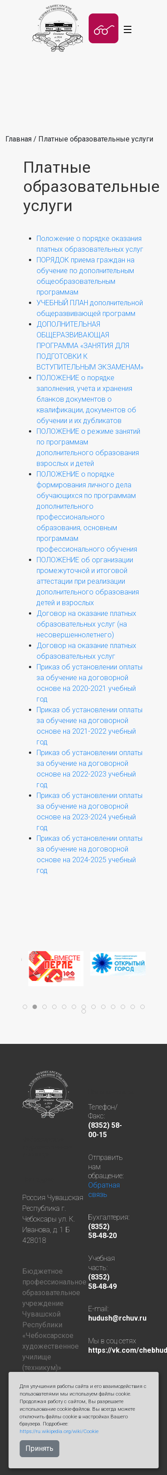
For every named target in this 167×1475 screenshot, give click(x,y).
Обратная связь (104, 1190)
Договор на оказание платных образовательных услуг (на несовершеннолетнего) (86, 624)
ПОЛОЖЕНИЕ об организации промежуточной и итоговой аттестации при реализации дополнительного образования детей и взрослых (88, 581)
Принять (39, 1448)
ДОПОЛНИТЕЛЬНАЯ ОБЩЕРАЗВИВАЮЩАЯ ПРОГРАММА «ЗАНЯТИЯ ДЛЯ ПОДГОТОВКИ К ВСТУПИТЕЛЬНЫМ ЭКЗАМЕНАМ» (90, 345)
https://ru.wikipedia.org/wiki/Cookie (59, 1431)
